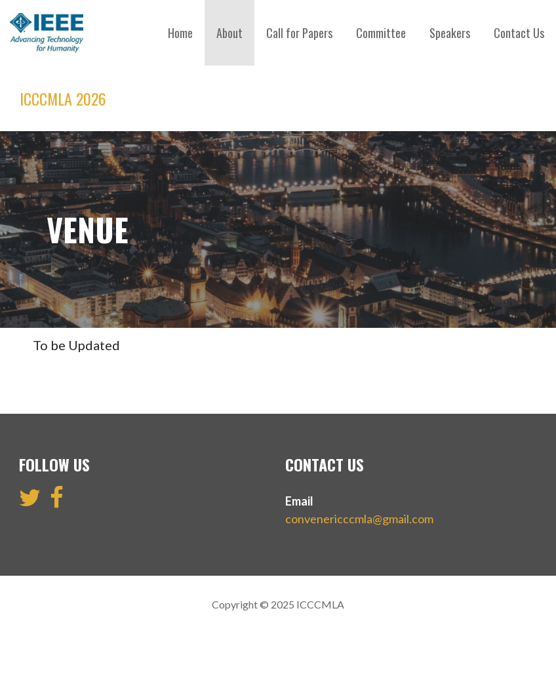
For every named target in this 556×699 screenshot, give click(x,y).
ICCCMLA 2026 (63, 98)
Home (180, 32)
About (229, 32)
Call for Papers (299, 32)
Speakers (449, 32)
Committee (381, 32)
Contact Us (519, 32)
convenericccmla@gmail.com (359, 518)
